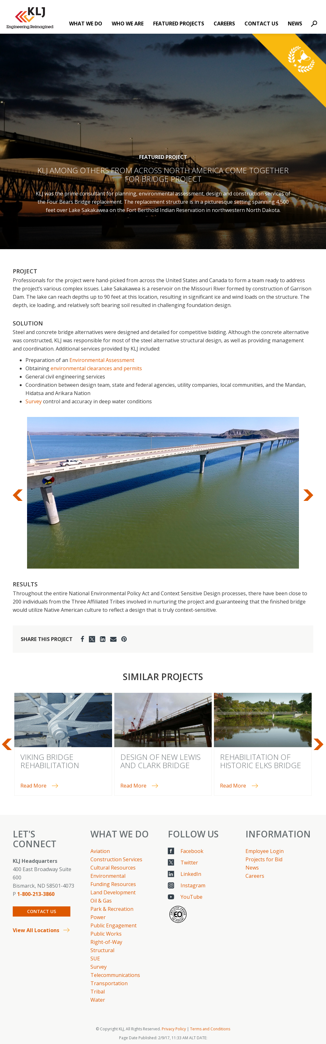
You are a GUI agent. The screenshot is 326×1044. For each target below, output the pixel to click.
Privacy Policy (174, 1029)
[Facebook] (82, 639)
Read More (33, 785)
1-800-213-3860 (35, 893)
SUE (95, 958)
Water (97, 999)
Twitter (189, 862)
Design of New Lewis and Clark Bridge (160, 761)
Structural (102, 950)
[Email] (113, 639)
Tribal (97, 991)
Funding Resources (113, 884)
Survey (33, 401)
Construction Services (116, 859)
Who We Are (128, 23)
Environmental (107, 875)
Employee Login (264, 851)
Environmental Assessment (101, 360)
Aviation (100, 851)
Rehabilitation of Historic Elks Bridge (260, 761)
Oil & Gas (101, 900)
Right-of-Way (106, 941)
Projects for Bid (263, 859)
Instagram (193, 885)
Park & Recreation (111, 908)
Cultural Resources (113, 867)
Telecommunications (115, 975)
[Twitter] (92, 639)
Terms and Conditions (210, 1029)
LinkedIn (191, 873)
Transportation (109, 983)
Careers (224, 23)
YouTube (191, 896)
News (295, 23)
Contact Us (261, 23)
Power (98, 917)
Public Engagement (113, 925)
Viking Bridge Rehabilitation (49, 761)
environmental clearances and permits (96, 368)
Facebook (192, 851)
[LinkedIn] (102, 639)
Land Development (113, 892)
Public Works (106, 933)
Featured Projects (178, 23)
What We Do (85, 23)
